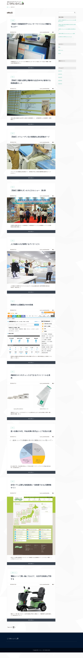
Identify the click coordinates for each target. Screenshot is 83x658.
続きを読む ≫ (31, 67)
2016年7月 (60, 70)
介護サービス (60, 50)
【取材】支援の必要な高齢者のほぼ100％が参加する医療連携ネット (67, 25)
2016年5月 (60, 77)
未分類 (59, 53)
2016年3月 (60, 83)
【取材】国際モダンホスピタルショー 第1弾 (30, 193)
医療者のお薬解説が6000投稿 (23, 307)
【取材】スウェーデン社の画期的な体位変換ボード (67, 30)
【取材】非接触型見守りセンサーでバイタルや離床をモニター (67, 21)
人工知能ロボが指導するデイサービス (27, 247)
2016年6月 (60, 74)
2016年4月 (60, 80)
